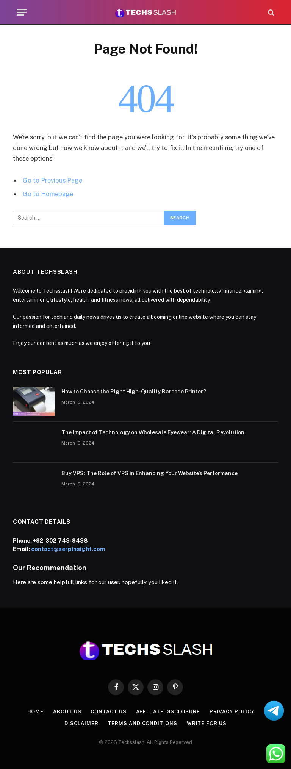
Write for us (207, 723)
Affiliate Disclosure (168, 711)
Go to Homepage (48, 194)
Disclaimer (81, 723)
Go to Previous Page (52, 180)
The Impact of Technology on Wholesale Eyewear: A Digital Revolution (152, 432)
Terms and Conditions (142, 723)
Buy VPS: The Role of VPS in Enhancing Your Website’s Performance (149, 473)
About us (67, 711)
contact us (108, 711)
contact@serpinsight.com (68, 549)
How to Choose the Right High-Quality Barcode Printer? (133, 391)
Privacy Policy (232, 711)
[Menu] (22, 12)
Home (35, 711)
